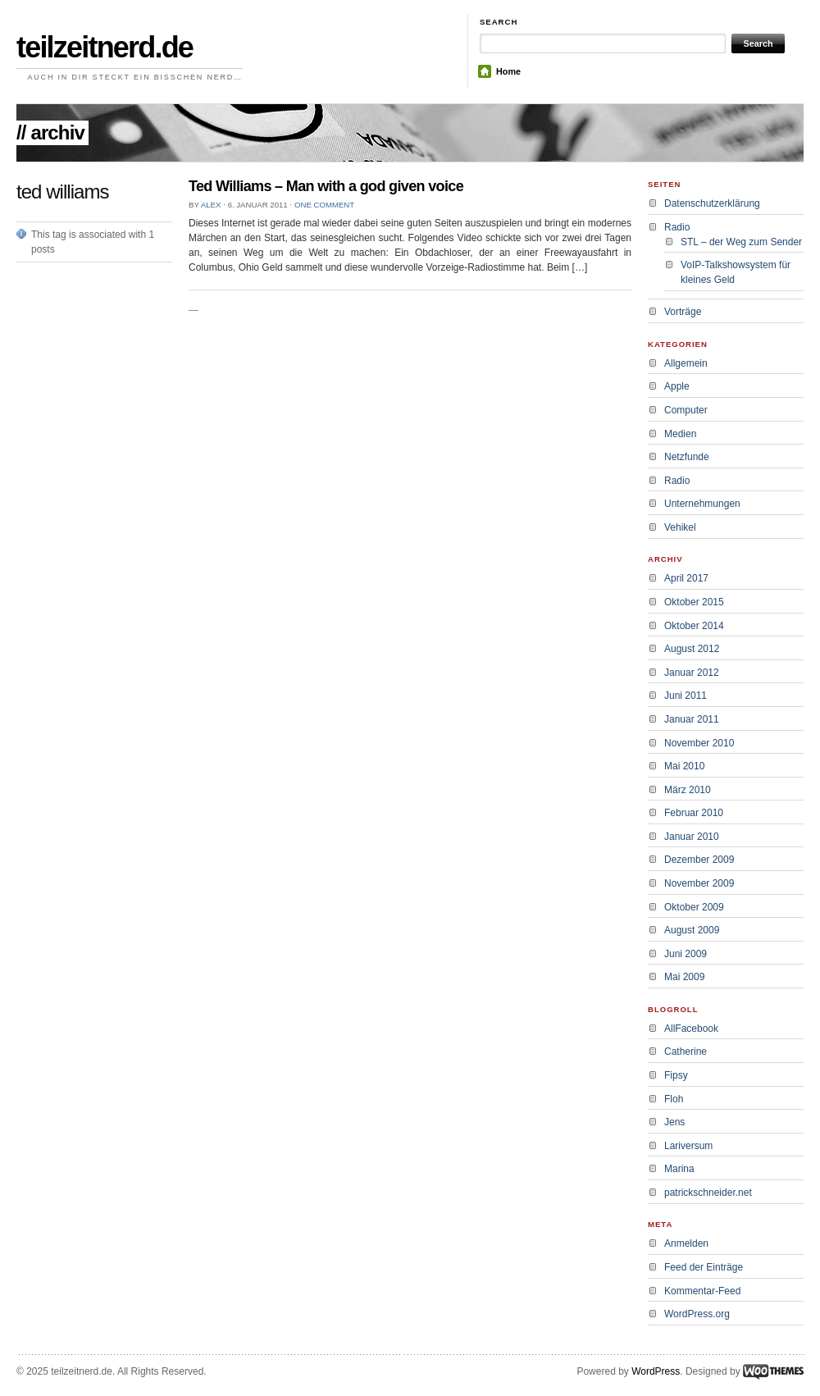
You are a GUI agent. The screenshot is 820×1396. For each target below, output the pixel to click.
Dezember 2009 (699, 859)
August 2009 (691, 930)
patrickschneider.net (708, 1192)
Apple (677, 386)
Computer (686, 410)
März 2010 (687, 790)
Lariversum (688, 1146)
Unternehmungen (702, 503)
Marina (679, 1169)
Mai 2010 (684, 766)
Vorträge (682, 311)
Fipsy (676, 1075)
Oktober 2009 (694, 907)
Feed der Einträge (703, 1267)
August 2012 (691, 649)
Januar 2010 (691, 836)
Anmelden (686, 1243)
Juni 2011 (685, 695)
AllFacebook (691, 1028)
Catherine (685, 1051)
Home (508, 71)
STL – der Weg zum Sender (741, 242)
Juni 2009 (685, 954)
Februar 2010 (693, 813)
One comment (324, 204)
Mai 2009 (684, 977)
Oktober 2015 (694, 602)
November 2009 (699, 883)
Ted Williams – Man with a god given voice (326, 186)
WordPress (655, 1371)
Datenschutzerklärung (712, 203)
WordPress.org (697, 1314)
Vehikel (680, 527)
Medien (680, 434)
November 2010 (699, 743)
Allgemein (686, 363)
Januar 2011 (691, 719)
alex (211, 204)
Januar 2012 (691, 672)
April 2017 (686, 578)
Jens (674, 1122)
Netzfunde (686, 457)
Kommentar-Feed (702, 1291)
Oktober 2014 (694, 626)
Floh (673, 1099)
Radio (677, 227)
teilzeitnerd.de (104, 47)
